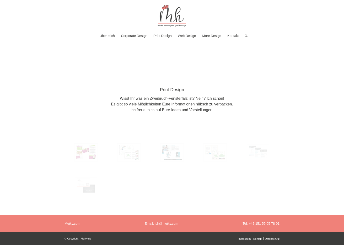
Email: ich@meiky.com (161, 223)
